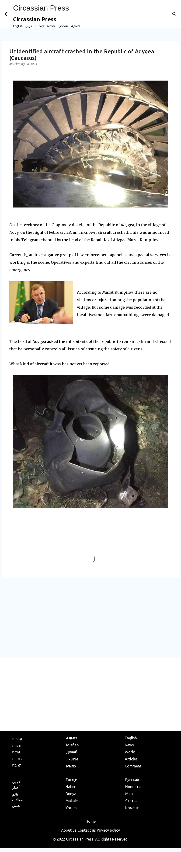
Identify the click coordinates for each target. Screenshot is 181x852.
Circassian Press (41, 8)
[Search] (174, 14)
